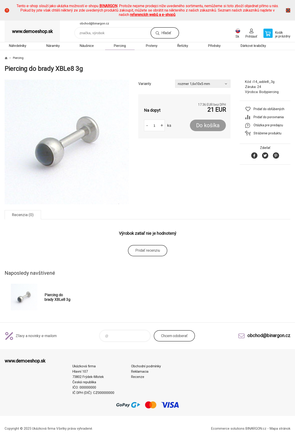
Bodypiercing (269, 92)
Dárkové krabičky (253, 46)
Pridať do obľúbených (269, 109)
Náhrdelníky (17, 46)
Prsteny (151, 46)
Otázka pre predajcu (268, 125)
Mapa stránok (280, 428)
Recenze (137, 377)
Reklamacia (139, 371)
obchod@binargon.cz (94, 23)
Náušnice (87, 46)
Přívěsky (214, 46)
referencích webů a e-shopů (152, 14)
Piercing (120, 46)
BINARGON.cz (255, 428)
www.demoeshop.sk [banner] (32, 31)
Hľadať (166, 33)
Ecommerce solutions (228, 428)
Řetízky (182, 46)
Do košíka (208, 125)
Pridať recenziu (147, 250)
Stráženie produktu (267, 133)
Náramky (53, 46)
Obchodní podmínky (146, 366)
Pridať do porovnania (269, 117)
